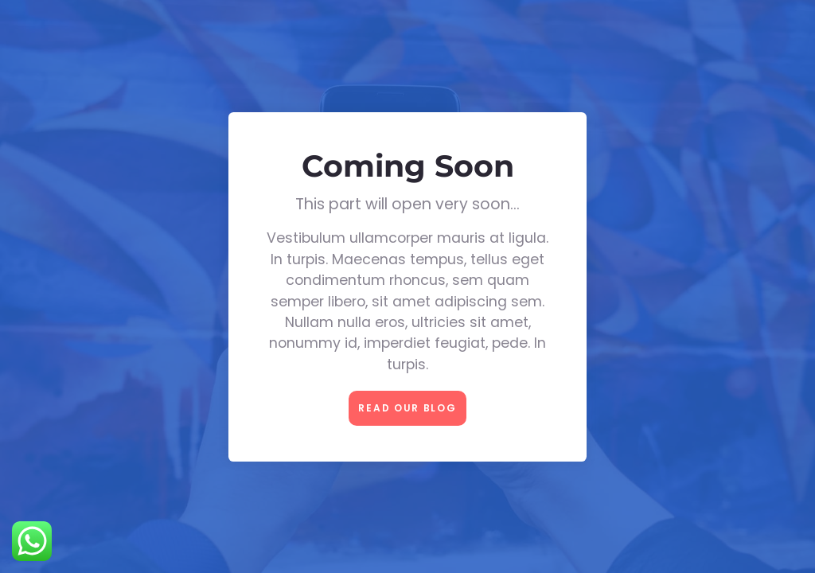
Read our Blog (407, 408)
